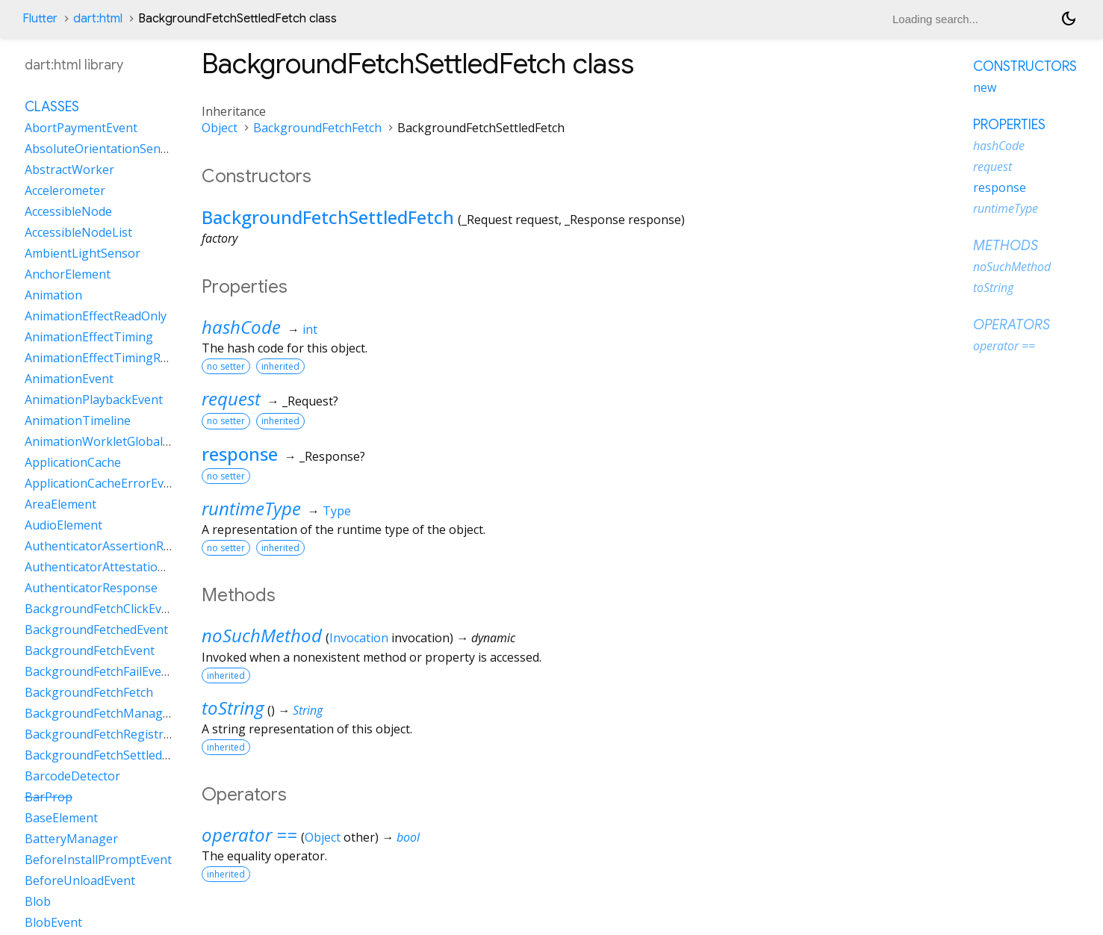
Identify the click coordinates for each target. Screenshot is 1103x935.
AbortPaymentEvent (81, 127)
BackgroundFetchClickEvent (102, 608)
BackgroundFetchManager (100, 713)
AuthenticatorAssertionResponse (118, 546)
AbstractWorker (69, 169)
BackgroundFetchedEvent (96, 629)
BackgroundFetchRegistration (109, 734)
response (240, 453)
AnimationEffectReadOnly (96, 316)
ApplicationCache (73, 462)
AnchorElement (68, 274)
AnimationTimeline (78, 420)
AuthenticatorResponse (91, 588)
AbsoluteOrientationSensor (102, 148)
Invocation (358, 638)
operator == (249, 834)
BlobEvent (53, 922)
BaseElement (61, 818)
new (984, 87)
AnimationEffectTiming (89, 337)
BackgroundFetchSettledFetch (328, 217)
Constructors (1025, 66)
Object (219, 127)
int (309, 329)
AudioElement (63, 525)
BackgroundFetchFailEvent (99, 671)
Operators (1011, 325)
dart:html (97, 18)
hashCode (241, 326)
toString (233, 707)
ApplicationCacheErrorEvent (103, 483)
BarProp (48, 797)
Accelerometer (65, 190)
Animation (53, 295)
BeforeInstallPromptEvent (98, 859)
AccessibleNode (68, 211)
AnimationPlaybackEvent (94, 399)
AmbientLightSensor (82, 253)
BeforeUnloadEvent (80, 880)
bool (408, 837)
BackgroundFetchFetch (317, 127)
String (308, 710)
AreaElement (60, 504)
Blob (38, 901)
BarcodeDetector (72, 776)
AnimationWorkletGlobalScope (110, 441)
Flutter (40, 18)
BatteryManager (71, 838)
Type (337, 511)
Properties (1009, 125)
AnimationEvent (69, 378)
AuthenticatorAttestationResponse (122, 567)
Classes (52, 107)
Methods (1005, 245)
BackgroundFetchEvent (90, 650)
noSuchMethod (262, 635)
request (231, 398)
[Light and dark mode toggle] (1069, 19)
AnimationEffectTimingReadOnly (115, 358)
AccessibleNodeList (78, 232)
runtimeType (251, 508)
